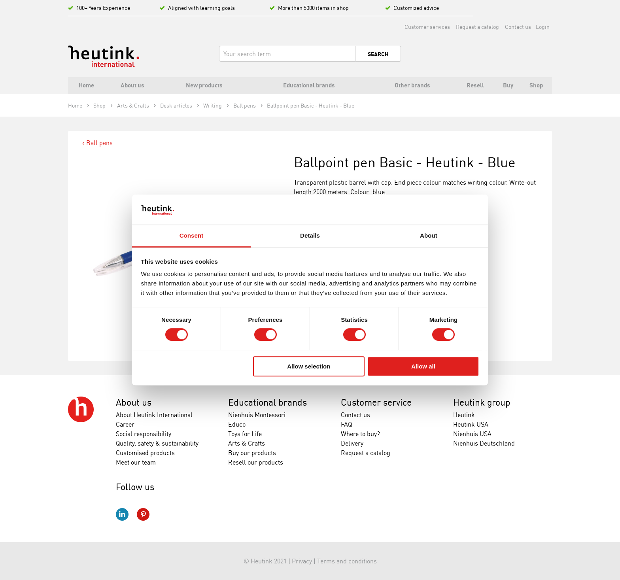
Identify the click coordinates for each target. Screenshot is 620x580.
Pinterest (143, 514)
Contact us (518, 26)
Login (543, 26)
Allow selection (308, 366)
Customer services (427, 26)
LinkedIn (122, 514)
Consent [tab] (192, 235)
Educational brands (267, 402)
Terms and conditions (347, 561)
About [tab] (428, 235)
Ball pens (99, 143)
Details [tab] (310, 235)
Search (378, 54)
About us (133, 402)
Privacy (302, 561)
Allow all (423, 366)
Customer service (376, 402)
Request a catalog (477, 26)
